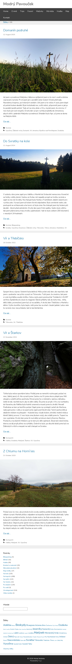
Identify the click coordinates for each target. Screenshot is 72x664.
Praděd (34, 637)
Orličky (5, 637)
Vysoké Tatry (27, 644)
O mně (14, 11)
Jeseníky (37, 629)
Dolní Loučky (6, 629)
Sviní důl (23, 640)
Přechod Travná (40, 637)
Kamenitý (46, 629)
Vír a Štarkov (12, 333)
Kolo (52, 629)
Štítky (5, 22)
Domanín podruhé (15, 30)
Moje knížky (7, 571)
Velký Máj (60, 640)
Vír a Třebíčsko (13, 238)
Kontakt (6, 17)
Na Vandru (7, 582)
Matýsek (21, 440)
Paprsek (16, 637)
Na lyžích (6, 579)
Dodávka (61, 130)
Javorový (29, 629)
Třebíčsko (19, 322)
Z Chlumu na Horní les (19, 451)
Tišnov (47, 228)
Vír (31, 130)
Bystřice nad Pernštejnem (48, 130)
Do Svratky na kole (16, 141)
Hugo (40, 661)
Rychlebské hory (53, 637)
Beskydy (21, 625)
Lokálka (31, 633)
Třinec (52, 640)
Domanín (26, 130)
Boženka (38, 625)
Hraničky (24, 629)
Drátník (12, 629)
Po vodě (6, 587)
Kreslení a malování (10, 565)
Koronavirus (58, 629)
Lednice (21, 633)
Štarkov (27, 440)
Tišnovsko (40, 228)
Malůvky (39, 11)
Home (5, 11)
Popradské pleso (27, 637)
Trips (22, 11)
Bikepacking (16, 225)
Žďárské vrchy (17, 130)
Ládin (16, 633)
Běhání (5, 560)
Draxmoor (22, 228)
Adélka (8, 440)
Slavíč (5, 640)
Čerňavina (49, 625)
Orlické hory (63, 633)
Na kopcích (9, 438)
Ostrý (11, 636)
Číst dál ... (7, 121)
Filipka (17, 629)
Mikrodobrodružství (9, 568)
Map (67, 11)
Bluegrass (30, 625)
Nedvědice (60, 228)
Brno (44, 625)
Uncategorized (8, 590)
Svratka (8, 228)
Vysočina (9, 130)
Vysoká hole (17, 644)
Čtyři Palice (55, 625)
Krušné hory (10, 633)
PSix (46, 637)
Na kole (8, 128)
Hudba (59, 11)
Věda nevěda (7, 593)
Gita (20, 629)
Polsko (21, 637)
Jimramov (36, 130)
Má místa (50, 11)
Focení (30, 11)
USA (55, 640)
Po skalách (7, 585)
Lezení (26, 633)
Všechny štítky (8, 649)
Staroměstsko (13, 640)
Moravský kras (52, 632)
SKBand (62, 637)
